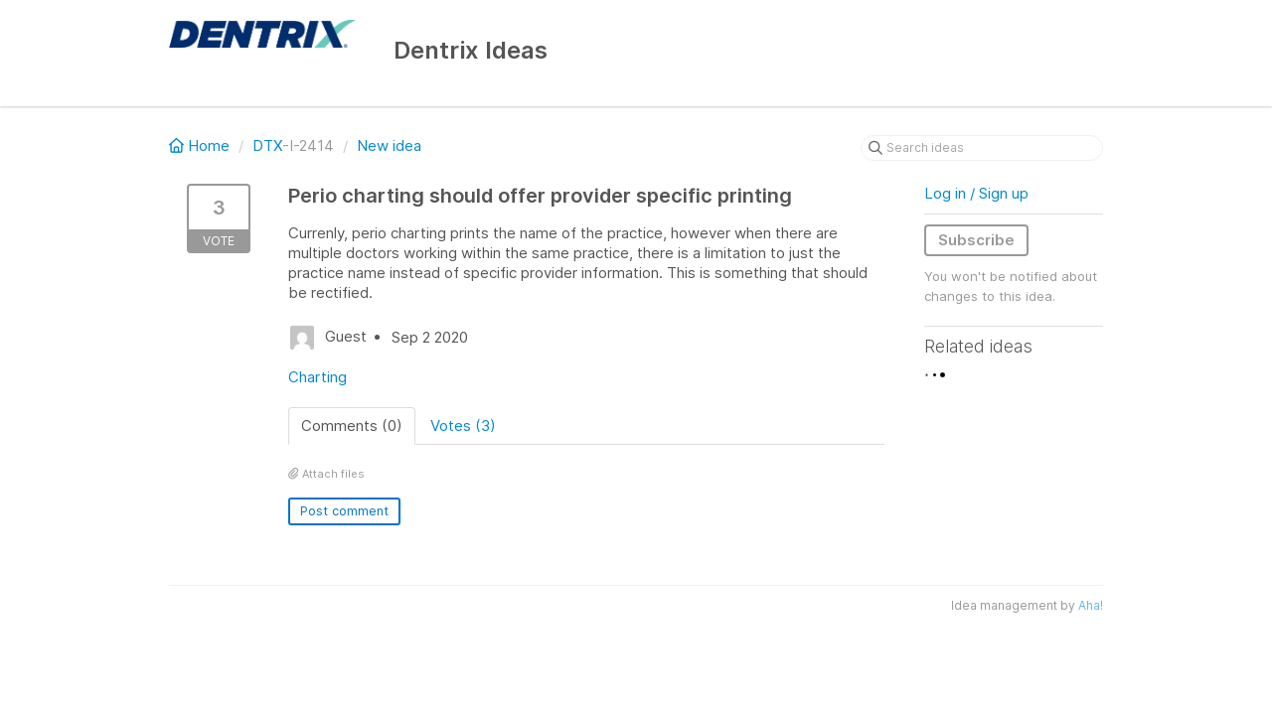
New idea (389, 145)
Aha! (1090, 605)
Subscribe (976, 239)
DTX (267, 145)
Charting (317, 376)
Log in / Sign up (976, 193)
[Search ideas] (982, 148)
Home (201, 145)
